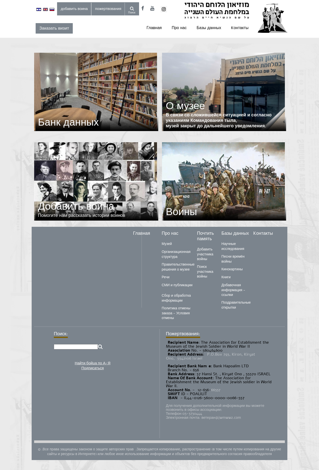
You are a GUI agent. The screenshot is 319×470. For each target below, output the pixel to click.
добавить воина (74, 8)
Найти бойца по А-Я (92, 363)
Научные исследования (233, 246)
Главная (154, 28)
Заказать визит (54, 28)
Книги (226, 277)
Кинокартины (232, 269)
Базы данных (209, 28)
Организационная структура (176, 254)
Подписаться (92, 368)
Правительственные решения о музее (178, 267)
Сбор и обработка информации (176, 298)
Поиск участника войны (205, 271)
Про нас (179, 28)
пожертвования (108, 8)
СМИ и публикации (177, 285)
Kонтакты (239, 28)
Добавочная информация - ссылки (233, 290)
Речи (165, 277)
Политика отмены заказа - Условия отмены (176, 313)
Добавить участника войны (205, 254)
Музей (167, 243)
